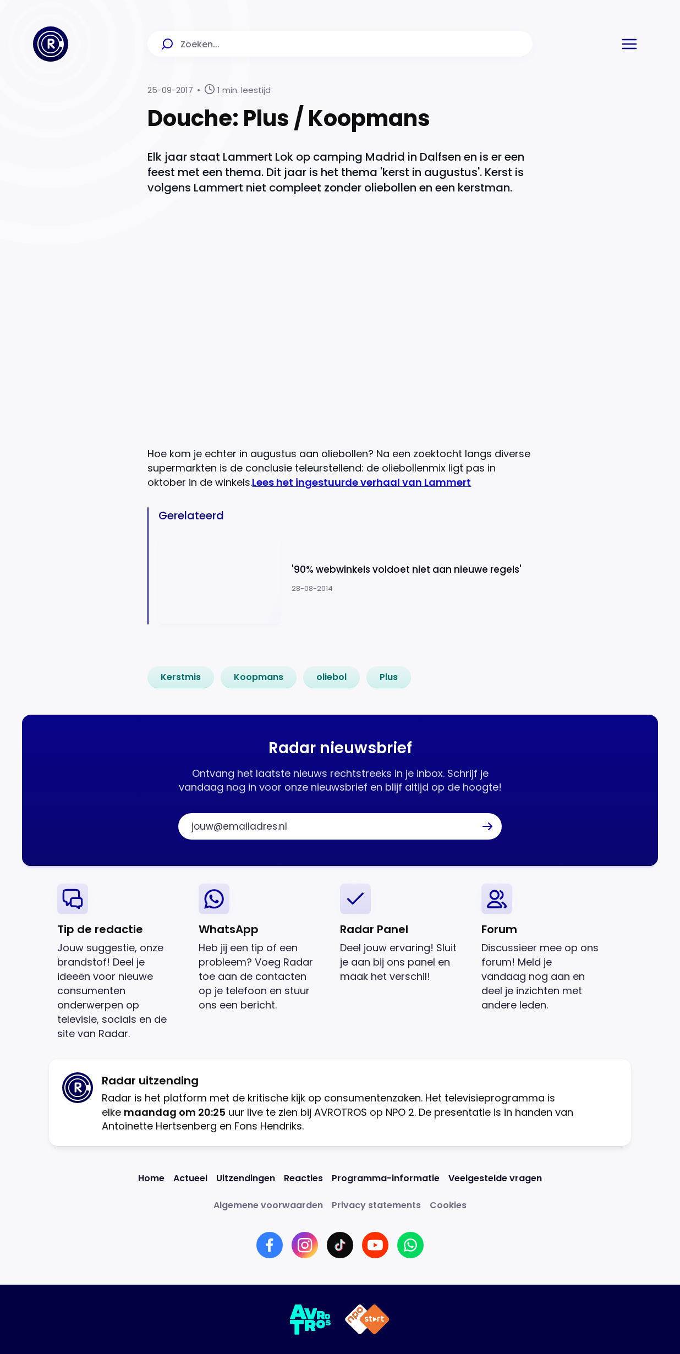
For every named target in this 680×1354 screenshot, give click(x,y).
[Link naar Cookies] (448, 1205)
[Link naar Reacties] (303, 1178)
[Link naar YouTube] (375, 1245)
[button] (629, 44)
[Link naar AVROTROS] (310, 1319)
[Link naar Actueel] (190, 1178)
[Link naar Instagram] (305, 1245)
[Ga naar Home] (50, 44)
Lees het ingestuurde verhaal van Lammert (361, 482)
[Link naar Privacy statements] (376, 1205)
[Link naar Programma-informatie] (386, 1178)
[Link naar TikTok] (340, 1245)
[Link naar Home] (151, 1178)
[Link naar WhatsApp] (410, 1245)
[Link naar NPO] (367, 1319)
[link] (180, 677)
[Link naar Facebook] (269, 1245)
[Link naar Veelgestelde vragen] (495, 1178)
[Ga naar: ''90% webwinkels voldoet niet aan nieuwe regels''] (345, 578)
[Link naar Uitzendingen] (245, 1178)
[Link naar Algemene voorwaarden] (268, 1205)
